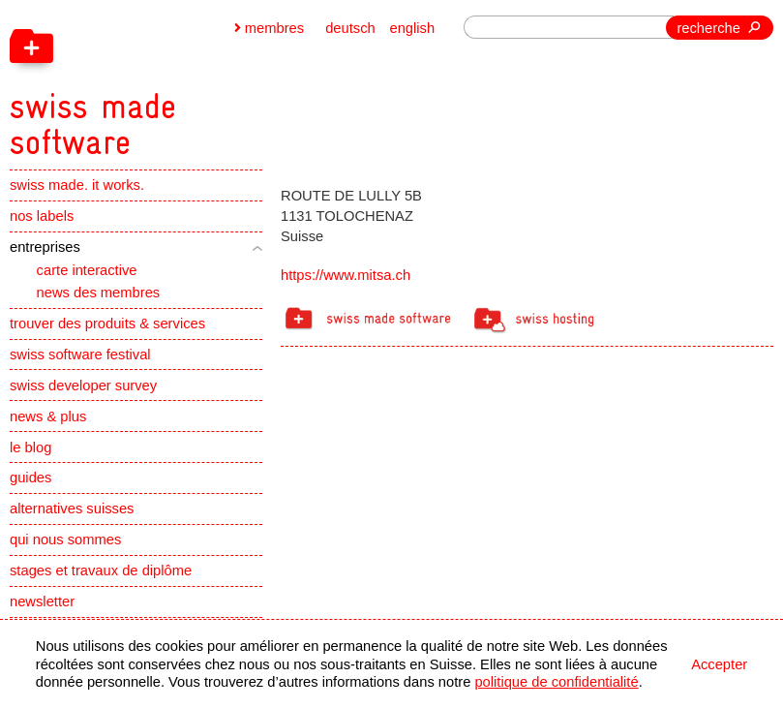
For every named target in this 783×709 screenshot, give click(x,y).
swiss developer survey (83, 385)
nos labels (42, 216)
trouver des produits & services (107, 323)
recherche (708, 28)
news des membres (99, 292)
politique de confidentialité (556, 682)
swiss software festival (80, 354)
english (412, 28)
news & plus (48, 416)
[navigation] (188, 80)
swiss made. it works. (77, 185)
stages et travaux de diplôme (101, 570)
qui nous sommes (65, 539)
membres (274, 28)
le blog (30, 447)
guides (30, 477)
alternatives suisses (72, 508)
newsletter (42, 601)
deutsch (350, 28)
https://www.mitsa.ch (345, 275)
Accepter (719, 664)
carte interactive (87, 270)
